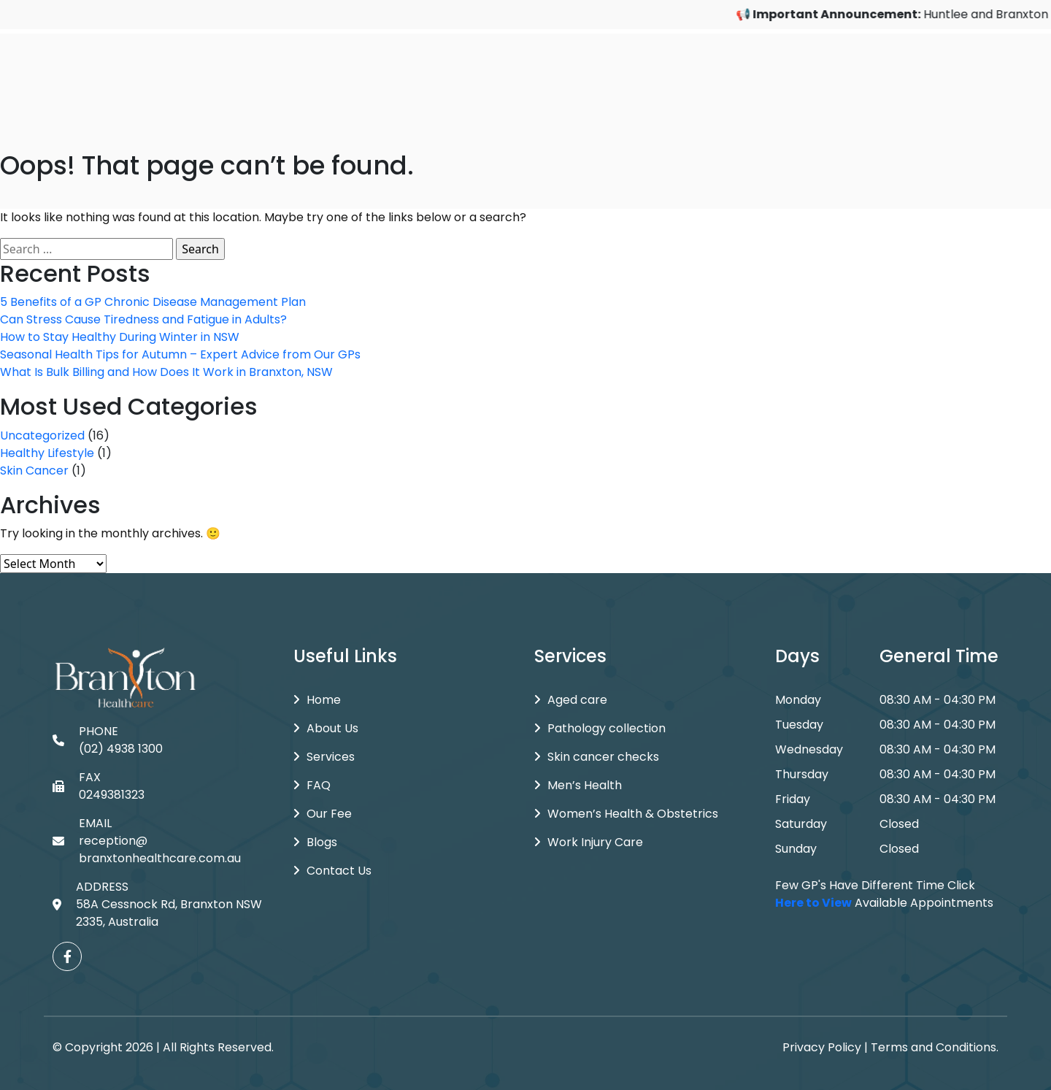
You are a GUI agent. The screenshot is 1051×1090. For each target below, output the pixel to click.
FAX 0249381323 (99, 786)
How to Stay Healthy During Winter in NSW (119, 337)
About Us (325, 728)
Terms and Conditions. (934, 1047)
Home (317, 699)
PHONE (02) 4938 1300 (108, 740)
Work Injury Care (588, 842)
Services (324, 756)
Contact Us (332, 870)
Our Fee (322, 813)
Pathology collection (600, 728)
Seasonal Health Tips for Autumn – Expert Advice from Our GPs (180, 354)
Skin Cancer (34, 470)
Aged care (570, 699)
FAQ (312, 785)
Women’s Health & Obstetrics (626, 813)
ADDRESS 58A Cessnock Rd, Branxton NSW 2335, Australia (157, 904)
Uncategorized (42, 435)
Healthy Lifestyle (47, 453)
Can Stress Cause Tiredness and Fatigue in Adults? (143, 319)
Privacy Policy (821, 1047)
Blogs (315, 842)
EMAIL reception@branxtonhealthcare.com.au (147, 841)
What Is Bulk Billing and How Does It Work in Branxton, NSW (166, 372)
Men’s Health (578, 785)
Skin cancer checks (596, 756)
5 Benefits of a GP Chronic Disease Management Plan (153, 301)
